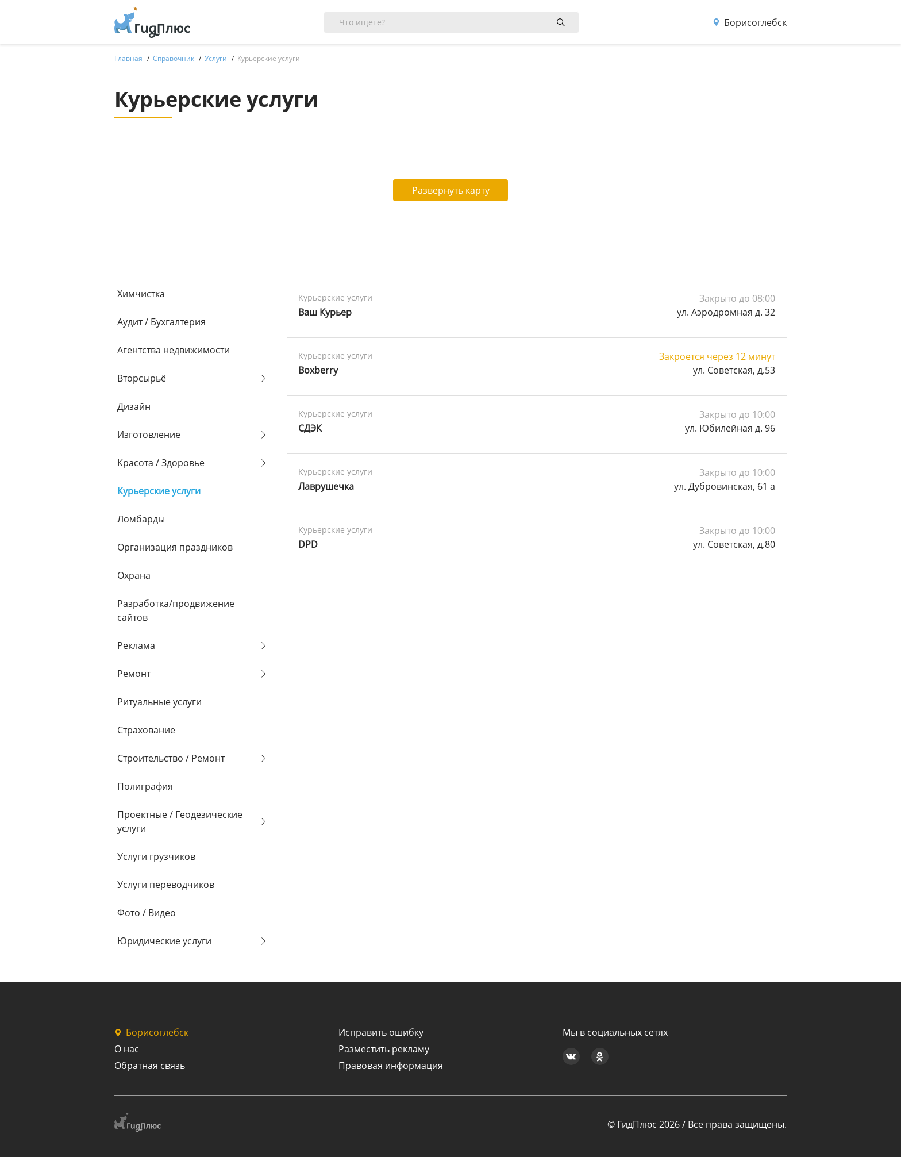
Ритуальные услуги (159, 701)
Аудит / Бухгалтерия (161, 322)
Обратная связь (149, 1065)
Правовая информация (390, 1065)
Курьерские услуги (159, 491)
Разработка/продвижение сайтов (175, 610)
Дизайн (134, 406)
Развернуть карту (451, 190)
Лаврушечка (326, 486)
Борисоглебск (750, 22)
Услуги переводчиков (165, 884)
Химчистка (141, 293)
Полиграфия (145, 786)
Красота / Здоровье (161, 462)
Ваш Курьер (325, 312)
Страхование (146, 730)
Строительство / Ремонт (171, 758)
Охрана (134, 575)
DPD (308, 544)
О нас (126, 1049)
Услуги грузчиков (156, 856)
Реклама (136, 645)
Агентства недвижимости (173, 350)
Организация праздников (175, 547)
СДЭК (310, 428)
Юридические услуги (164, 941)
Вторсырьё (141, 378)
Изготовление (148, 434)
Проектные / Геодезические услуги (179, 821)
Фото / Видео (146, 912)
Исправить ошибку (380, 1032)
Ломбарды (141, 519)
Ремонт (134, 673)
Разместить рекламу (383, 1049)
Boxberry (318, 370)
